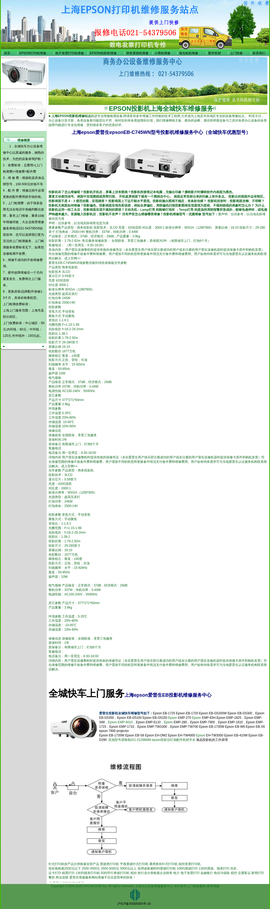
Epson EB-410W (236, 735)
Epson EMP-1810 (230, 722)
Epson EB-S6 (135, 735)
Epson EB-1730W (211, 727)
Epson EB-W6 (235, 727)
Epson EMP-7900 (202, 722)
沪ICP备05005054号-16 (134, 904)
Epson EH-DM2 (156, 735)
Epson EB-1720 (187, 713)
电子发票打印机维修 (69, 53)
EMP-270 (184, 718)
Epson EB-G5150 (155, 718)
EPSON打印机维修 (32, 53)
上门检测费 (16, 203)
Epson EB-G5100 (129, 718)
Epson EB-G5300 (240, 713)
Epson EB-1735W (111, 735)
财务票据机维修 (137, 53)
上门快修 (236, 53)
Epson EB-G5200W (213, 713)
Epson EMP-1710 (121, 727)
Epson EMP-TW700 (184, 727)
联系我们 (259, 53)
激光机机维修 (188, 53)
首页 (7, 53)
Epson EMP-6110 (148, 722)
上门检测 (18, 241)
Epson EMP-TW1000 (152, 727)
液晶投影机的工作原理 (212, 740)
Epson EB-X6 (255, 727)
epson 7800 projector (114, 731)
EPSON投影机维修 (103, 53)
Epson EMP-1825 (228, 718)
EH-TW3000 (214, 735)
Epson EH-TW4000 (181, 735)
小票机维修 (162, 53)
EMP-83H (209, 718)
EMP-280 (180, 722)
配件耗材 (214, 53)
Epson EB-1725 (164, 713)
